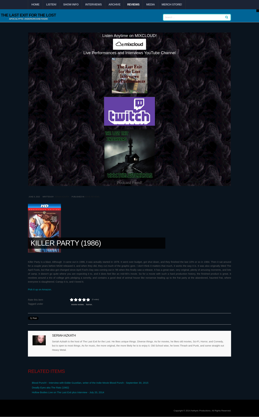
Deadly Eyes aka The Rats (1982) (50, 387)
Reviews (133, 4)
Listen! (51, 4)
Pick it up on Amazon (39, 289)
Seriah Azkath (62, 197)
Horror (89, 304)
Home (35, 4)
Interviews (93, 4)
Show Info (71, 4)
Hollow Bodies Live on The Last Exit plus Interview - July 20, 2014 (68, 392)
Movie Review (77, 304)
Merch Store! (172, 4)
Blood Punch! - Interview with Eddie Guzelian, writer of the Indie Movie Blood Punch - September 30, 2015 (90, 382)
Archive (114, 4)
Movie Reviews (92, 197)
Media (150, 4)
